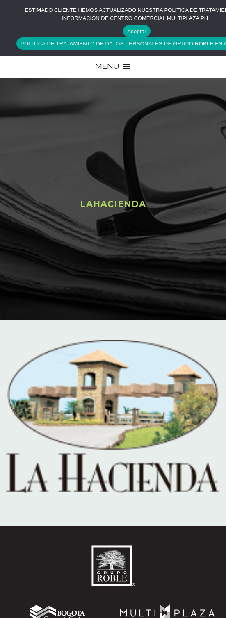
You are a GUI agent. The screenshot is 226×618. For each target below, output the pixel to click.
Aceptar (136, 31)
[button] (107, 66)
